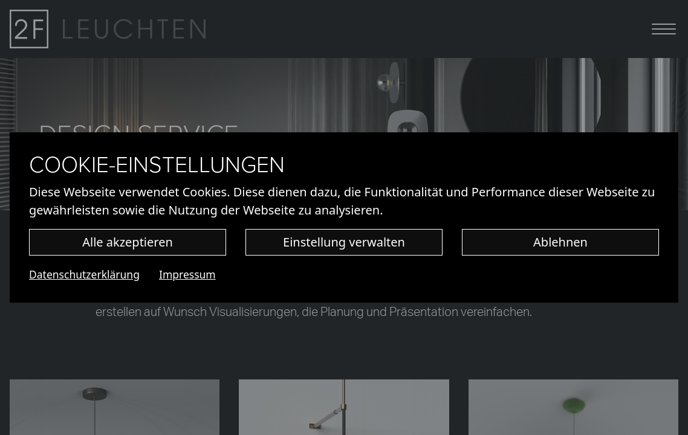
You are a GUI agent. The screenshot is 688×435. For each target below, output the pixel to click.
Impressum (187, 274)
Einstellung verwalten (344, 242)
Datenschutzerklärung (84, 274)
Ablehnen (560, 242)
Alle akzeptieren (127, 242)
